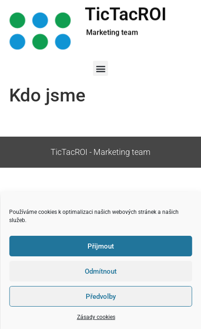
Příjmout (101, 246)
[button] (100, 68)
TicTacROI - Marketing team (100, 152)
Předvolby (101, 296)
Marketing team (112, 32)
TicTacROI (125, 15)
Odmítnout (101, 271)
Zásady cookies (96, 317)
